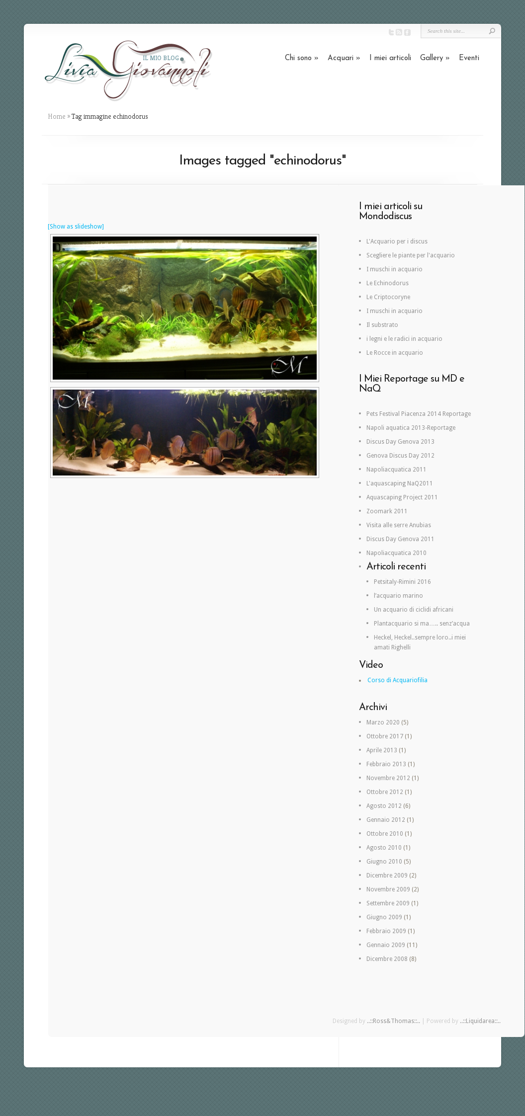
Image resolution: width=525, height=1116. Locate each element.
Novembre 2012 (388, 778)
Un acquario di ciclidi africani (413, 609)
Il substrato (382, 324)
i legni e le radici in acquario (404, 338)
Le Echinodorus (387, 283)
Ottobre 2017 (384, 736)
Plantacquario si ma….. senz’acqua (422, 623)
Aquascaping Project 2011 (402, 497)
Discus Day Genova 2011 (400, 539)
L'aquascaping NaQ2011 (399, 483)
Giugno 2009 (384, 917)
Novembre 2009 (388, 889)
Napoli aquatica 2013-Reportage (410, 427)
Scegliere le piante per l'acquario (410, 255)
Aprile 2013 (381, 750)
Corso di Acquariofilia (397, 680)
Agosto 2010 (384, 847)
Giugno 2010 (384, 861)
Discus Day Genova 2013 (400, 441)
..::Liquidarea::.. (480, 1021)
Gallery (435, 58)
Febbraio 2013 (386, 764)
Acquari (344, 58)
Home (57, 116)
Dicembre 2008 (387, 959)
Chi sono (302, 58)
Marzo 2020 (383, 722)
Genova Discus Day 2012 (400, 455)
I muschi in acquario (394, 269)
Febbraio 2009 (386, 931)
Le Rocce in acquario (394, 352)
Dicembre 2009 (387, 875)
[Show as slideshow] (76, 226)
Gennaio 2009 (385, 945)
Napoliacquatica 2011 (396, 469)
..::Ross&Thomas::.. (393, 1021)
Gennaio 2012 (385, 819)
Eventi (469, 58)
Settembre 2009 (388, 903)
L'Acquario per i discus (397, 241)
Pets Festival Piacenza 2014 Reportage (418, 413)
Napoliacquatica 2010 (396, 553)
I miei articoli (390, 58)
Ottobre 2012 (384, 792)
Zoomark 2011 (387, 511)
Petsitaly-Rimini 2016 (402, 581)
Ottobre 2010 (384, 833)
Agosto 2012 (384, 805)
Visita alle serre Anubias (398, 525)
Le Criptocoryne (388, 297)
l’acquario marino (398, 595)
